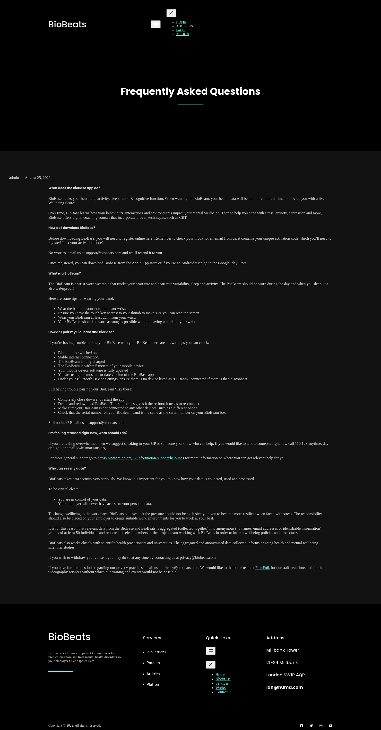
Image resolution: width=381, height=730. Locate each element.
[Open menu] (156, 24)
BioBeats (67, 24)
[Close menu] (171, 13)
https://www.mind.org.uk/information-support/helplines (141, 458)
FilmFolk (262, 568)
